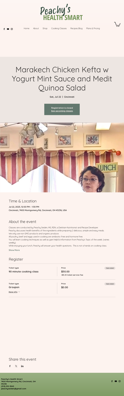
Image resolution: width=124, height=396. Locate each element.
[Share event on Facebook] (10, 366)
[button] (117, 24)
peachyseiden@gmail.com (13, 388)
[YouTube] (8, 29)
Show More (14, 250)
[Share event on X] (16, 366)
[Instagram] (12, 29)
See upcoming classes (62, 111)
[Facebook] (4, 29)
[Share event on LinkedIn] (22, 366)
